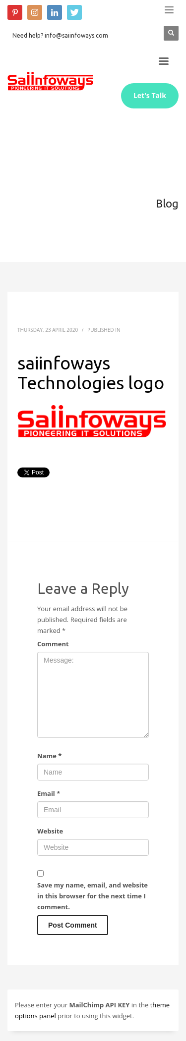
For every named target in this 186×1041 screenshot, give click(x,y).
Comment (53, 643)
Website (50, 831)
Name (49, 755)
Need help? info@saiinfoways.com (60, 35)
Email (48, 793)
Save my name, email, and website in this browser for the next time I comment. (92, 896)
